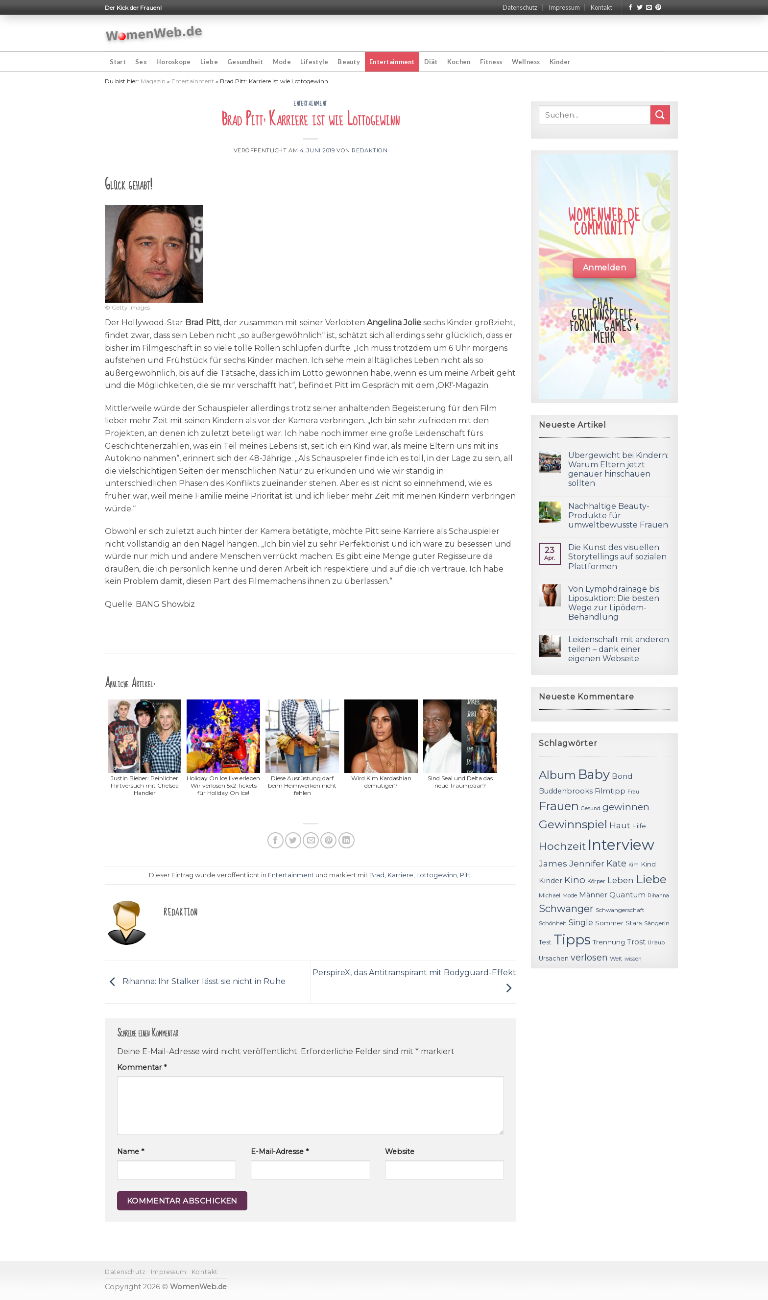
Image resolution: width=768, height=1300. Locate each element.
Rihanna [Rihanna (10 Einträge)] (658, 895)
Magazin (153, 81)
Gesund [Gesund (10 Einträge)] (590, 808)
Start (118, 62)
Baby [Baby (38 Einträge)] (594, 774)
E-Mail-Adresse (280, 1151)
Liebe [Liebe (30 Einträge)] (651, 879)
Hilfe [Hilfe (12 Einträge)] (639, 826)
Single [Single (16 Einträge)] (581, 922)
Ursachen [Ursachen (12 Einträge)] (554, 958)
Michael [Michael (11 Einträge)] (549, 895)
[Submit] (660, 114)
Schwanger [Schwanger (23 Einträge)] (566, 909)
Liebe (209, 62)
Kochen (459, 62)
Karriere (400, 875)
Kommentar (142, 1067)
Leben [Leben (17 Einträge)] (620, 880)
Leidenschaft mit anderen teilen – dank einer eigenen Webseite (618, 649)
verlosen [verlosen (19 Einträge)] (589, 957)
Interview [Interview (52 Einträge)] (621, 844)
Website (399, 1151)
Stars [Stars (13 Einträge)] (633, 923)
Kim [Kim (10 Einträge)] (633, 865)
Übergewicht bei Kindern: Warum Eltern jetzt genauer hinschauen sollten (618, 469)
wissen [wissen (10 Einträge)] (633, 959)
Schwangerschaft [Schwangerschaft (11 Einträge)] (620, 910)
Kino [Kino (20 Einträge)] (574, 880)
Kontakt (601, 7)
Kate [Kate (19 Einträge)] (616, 863)
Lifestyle (314, 62)
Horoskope (173, 62)
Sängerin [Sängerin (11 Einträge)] (657, 923)
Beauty (348, 62)
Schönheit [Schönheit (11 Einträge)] (553, 923)
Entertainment (391, 62)
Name (130, 1151)
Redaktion (369, 150)
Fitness (491, 62)
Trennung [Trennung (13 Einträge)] (609, 942)
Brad (376, 875)
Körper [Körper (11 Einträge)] (596, 881)
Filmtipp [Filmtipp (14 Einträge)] (610, 791)
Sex (141, 62)
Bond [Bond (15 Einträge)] (622, 776)
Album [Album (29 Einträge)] (557, 775)
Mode (282, 62)
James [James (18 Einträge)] (553, 863)
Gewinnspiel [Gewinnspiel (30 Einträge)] (573, 824)
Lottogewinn (436, 875)
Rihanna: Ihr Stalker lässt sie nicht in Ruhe (195, 981)
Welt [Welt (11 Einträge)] (616, 958)
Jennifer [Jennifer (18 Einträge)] (586, 863)
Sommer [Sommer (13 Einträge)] (609, 923)
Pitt (465, 875)
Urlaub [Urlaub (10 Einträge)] (656, 942)
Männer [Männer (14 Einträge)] (593, 895)
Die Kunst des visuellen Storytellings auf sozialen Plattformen (617, 557)
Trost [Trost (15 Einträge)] (636, 941)
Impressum (564, 7)
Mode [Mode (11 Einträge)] (569, 895)
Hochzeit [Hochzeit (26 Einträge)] (562, 846)
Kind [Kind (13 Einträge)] (648, 864)
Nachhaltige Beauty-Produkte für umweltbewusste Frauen (618, 516)
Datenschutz (520, 7)
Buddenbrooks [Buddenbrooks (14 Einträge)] (566, 791)
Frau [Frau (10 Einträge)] (633, 792)
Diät (431, 62)
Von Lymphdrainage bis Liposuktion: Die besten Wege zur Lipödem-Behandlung (613, 603)
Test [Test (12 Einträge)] (545, 942)
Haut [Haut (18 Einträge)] (619, 825)
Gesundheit (245, 62)
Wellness (526, 62)
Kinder (560, 62)
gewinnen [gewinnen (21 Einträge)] (625, 807)
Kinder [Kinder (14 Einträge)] (550, 880)
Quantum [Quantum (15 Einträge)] (627, 894)
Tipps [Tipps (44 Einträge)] (572, 939)
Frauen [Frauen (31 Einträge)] (559, 806)
